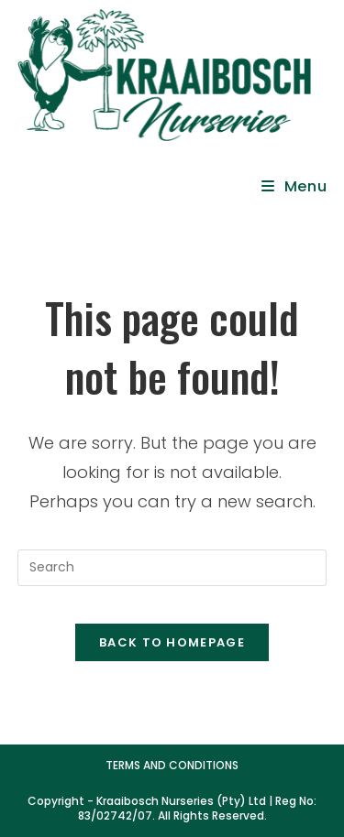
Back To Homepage (172, 642)
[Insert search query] (172, 567)
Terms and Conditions (172, 765)
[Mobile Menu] (294, 186)
